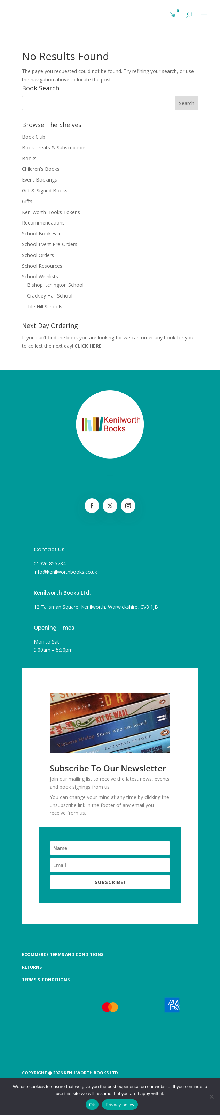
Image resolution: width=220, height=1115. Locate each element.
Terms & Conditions (46, 980)
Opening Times (54, 627)
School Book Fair (41, 233)
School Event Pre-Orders (49, 244)
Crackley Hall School (49, 295)
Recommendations (43, 222)
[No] (211, 1096)
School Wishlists (40, 276)
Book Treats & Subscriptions (54, 147)
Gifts (27, 201)
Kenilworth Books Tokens (51, 212)
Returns (32, 967)
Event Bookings (39, 179)
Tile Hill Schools (44, 306)
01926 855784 (50, 563)
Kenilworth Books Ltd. (62, 592)
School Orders (38, 255)
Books (29, 158)
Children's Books (41, 169)
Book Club (33, 136)
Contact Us (49, 549)
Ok (92, 1104)
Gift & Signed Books (45, 190)
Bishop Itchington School (55, 284)
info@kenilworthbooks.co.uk (65, 571)
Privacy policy (119, 1104)
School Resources (42, 266)
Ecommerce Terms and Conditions (62, 955)
